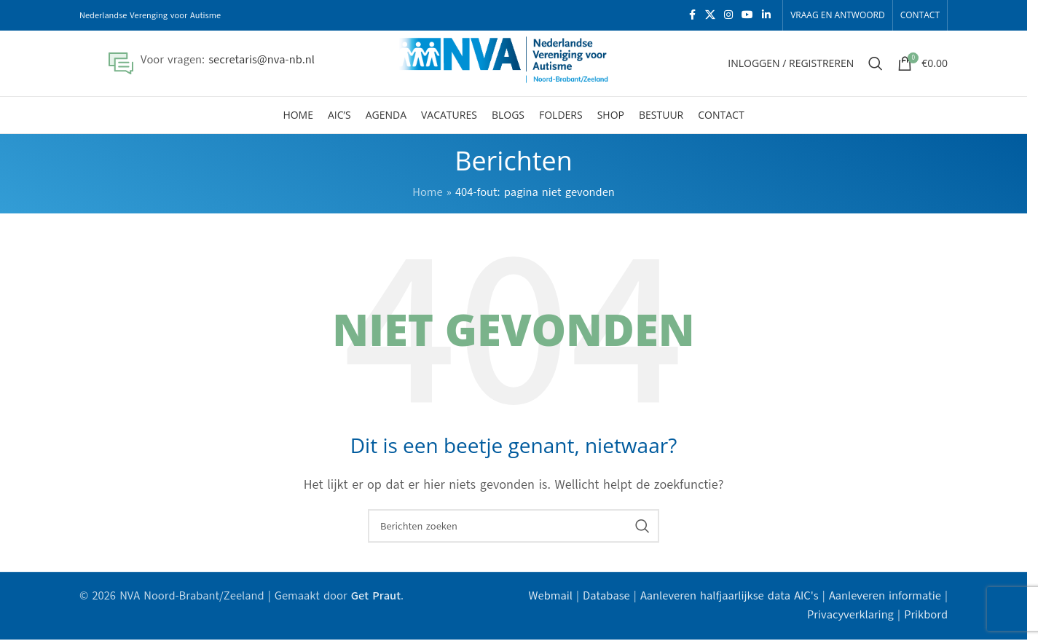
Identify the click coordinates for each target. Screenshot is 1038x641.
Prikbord (926, 615)
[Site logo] (514, 63)
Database (606, 596)
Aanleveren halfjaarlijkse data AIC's (729, 596)
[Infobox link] (212, 63)
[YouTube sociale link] (747, 15)
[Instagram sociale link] (728, 15)
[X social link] (710, 15)
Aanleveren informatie (885, 596)
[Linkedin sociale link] (766, 15)
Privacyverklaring (850, 615)
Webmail (551, 596)
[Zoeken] (875, 63)
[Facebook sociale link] (692, 15)
